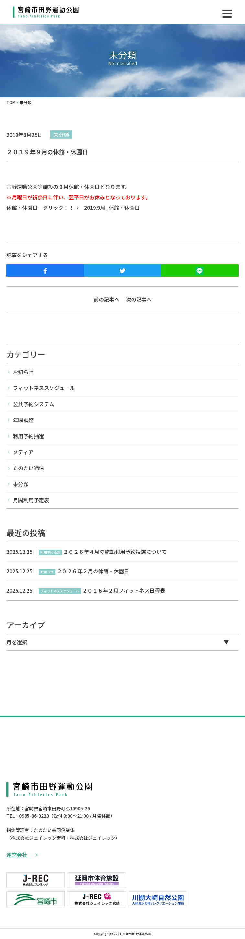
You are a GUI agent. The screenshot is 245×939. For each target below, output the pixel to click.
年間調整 (23, 420)
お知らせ (23, 372)
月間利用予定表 (31, 500)
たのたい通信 (28, 468)
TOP (10, 102)
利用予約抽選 (28, 436)
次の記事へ (139, 299)
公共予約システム (33, 404)
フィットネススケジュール (44, 388)
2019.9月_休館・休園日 (112, 207)
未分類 (61, 134)
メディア (23, 452)
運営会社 (21, 855)
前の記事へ (106, 299)
